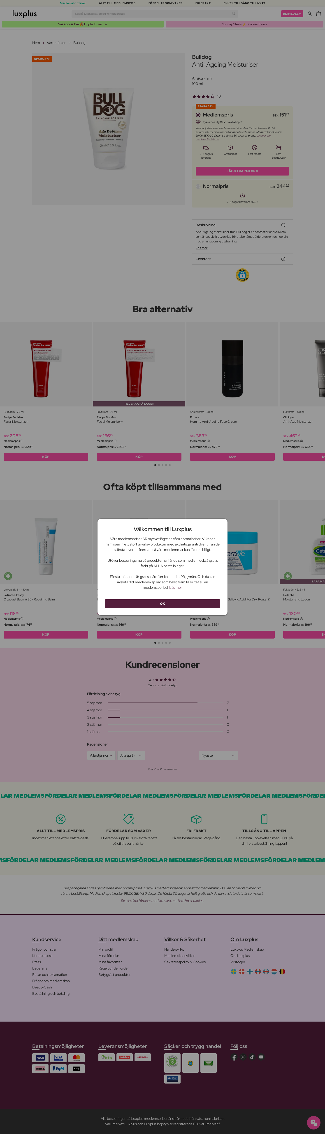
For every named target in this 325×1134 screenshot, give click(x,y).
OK (162, 604)
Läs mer (175, 587)
